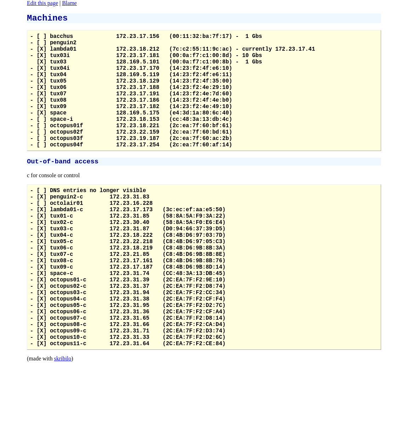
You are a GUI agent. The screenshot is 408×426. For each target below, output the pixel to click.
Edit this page (42, 3)
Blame (69, 3)
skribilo (62, 423)
